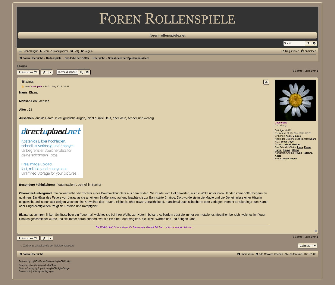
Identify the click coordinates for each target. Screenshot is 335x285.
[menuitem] (54, 51)
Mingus (296, 136)
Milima (295, 150)
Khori (288, 144)
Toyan (298, 152)
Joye (291, 141)
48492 (288, 130)
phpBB (34, 261)
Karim (278, 150)
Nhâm (312, 139)
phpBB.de (52, 265)
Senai (284, 141)
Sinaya (286, 150)
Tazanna (307, 152)
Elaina (22, 66)
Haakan (296, 144)
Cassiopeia (281, 122)
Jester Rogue (289, 158)
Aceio (278, 155)
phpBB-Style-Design (59, 268)
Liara (300, 147)
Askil (288, 136)
